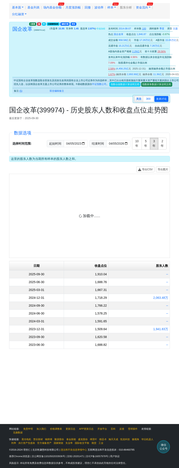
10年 (137, 143)
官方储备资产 (44, 443)
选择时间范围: (22, 143)
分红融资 (18, 14)
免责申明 (28, 428)
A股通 (32, 24)
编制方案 (65, 24)
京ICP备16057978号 (97, 456)
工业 (101, 443)
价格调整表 (56, 428)
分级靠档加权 (53, 24)
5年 (145, 143)
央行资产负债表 (26, 443)
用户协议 (115, 456)
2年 (162, 143)
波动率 (99, 7)
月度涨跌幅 (73, 7)
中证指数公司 (99, 84)
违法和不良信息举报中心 (74, 449)
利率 (13, 443)
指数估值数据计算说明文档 (125, 84)
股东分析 (126, 7)
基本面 (16, 7)
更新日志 (70, 428)
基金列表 (33, 7)
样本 (110, 7)
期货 (94, 443)
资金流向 (142, 7)
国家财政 (58, 443)
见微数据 (18, 432)
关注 (138, 98)
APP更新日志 (86, 428)
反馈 (121, 428)
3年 (154, 143)
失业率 (69, 443)
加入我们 (41, 428)
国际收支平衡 (82, 443)
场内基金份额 (52, 7)
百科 (113, 428)
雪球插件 (132, 428)
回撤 (88, 7)
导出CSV (145, 169)
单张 (73, 24)
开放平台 (102, 428)
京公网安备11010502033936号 (49, 456)
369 (148, 98)
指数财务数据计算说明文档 (156, 84)
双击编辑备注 (57, 91)
